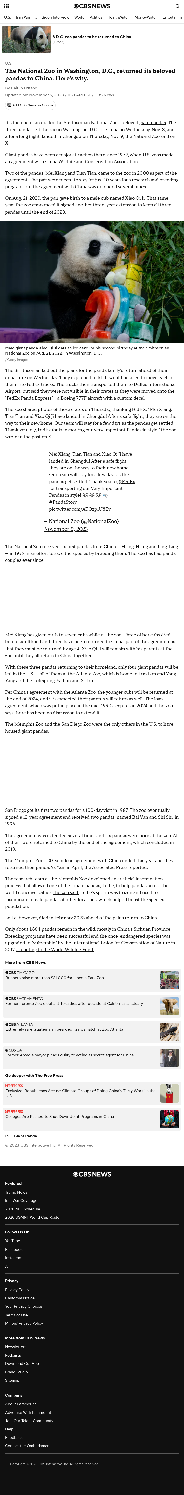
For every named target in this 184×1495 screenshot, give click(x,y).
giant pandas (152, 123)
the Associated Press (105, 867)
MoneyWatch (146, 17)
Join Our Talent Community (29, 1421)
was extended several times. (117, 187)
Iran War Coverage (21, 1201)
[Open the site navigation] (33, 6)
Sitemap (12, 1380)
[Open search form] (177, 6)
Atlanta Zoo (88, 674)
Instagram (13, 1258)
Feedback (14, 1438)
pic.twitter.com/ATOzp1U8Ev (80, 509)
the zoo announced (36, 205)
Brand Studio (16, 1372)
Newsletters (15, 1347)
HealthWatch (118, 17)
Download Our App (22, 1364)
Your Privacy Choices (23, 1306)
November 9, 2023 (66, 529)
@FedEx (42, 430)
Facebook (14, 1250)
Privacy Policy (17, 1290)
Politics (96, 17)
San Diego (15, 810)
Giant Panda (25, 1136)
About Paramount (20, 1404)
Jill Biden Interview (52, 17)
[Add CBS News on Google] (30, 105)
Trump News (16, 1192)
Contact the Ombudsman (27, 1446)
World (79, 17)
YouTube (12, 1241)
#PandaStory (63, 502)
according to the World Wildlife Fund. (55, 950)
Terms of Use (16, 1315)
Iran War (23, 17)
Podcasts (13, 1355)
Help (9, 1429)
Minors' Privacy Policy (24, 1323)
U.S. (7, 17)
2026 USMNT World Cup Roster (33, 1217)
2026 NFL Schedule (22, 1209)
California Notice (20, 1298)
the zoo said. (66, 893)
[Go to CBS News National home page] (92, 6)
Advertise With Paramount (28, 1412)
